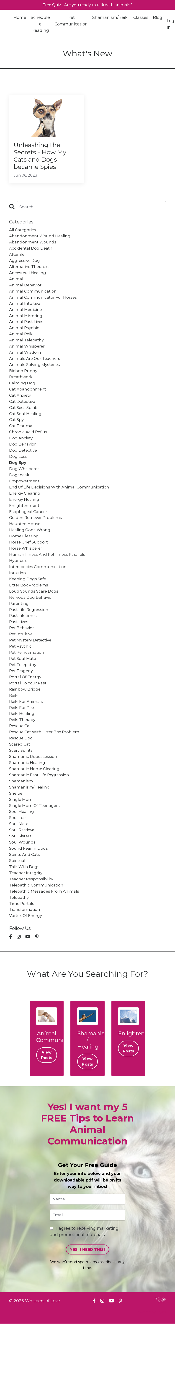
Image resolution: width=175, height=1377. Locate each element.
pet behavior (22, 660)
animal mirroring (26, 326)
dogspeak (19, 496)
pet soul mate (23, 692)
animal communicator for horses (44, 306)
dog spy (18, 483)
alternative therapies (31, 273)
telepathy (19, 948)
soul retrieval (23, 876)
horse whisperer (26, 574)
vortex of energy (26, 967)
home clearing (24, 561)
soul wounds (22, 889)
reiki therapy (23, 758)
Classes (141, 17)
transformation (25, 961)
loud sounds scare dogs (34, 620)
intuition (17, 601)
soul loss (18, 863)
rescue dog (21, 777)
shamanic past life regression (40, 817)
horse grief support (29, 568)
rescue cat (20, 764)
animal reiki (22, 345)
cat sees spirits (25, 424)
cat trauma (21, 444)
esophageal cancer (29, 535)
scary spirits (21, 791)
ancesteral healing (28, 280)
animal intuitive (25, 313)
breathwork (21, 391)
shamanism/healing (30, 830)
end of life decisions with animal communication (61, 509)
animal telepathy (27, 352)
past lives (19, 653)
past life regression (30, 640)
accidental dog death (32, 254)
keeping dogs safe (28, 607)
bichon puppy (23, 385)
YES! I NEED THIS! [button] (87, 1302)
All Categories (23, 234)
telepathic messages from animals (45, 941)
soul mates (20, 869)
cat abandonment (28, 404)
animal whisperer (27, 358)
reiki (14, 732)
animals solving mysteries (36, 378)
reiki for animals (27, 738)
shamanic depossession (34, 797)
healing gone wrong (30, 555)
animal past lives (27, 332)
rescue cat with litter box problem (46, 771)
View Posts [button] (46, 1107)
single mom (21, 843)
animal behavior (26, 293)
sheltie (16, 836)
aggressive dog (25, 267)
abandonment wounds (33, 247)
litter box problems (29, 614)
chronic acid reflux (29, 450)
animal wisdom (25, 365)
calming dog (22, 398)
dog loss (18, 476)
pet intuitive (21, 666)
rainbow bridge (25, 725)
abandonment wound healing (40, 241)
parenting (19, 633)
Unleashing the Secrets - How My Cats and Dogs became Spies (43, 158)
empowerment (24, 503)
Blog (158, 17)
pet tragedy (21, 705)
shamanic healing (28, 803)
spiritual (17, 908)
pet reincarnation (27, 686)
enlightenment (24, 529)
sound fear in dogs (29, 895)
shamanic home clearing (35, 810)
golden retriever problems (37, 542)
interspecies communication (39, 594)
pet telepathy (23, 699)
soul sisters (21, 882)
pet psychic (21, 679)
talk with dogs (25, 915)
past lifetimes (23, 646)
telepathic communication (37, 934)
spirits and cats (25, 902)
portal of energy (26, 712)
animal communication (34, 300)
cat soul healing (26, 430)
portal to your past (28, 718)
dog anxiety (21, 457)
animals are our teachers (36, 372)
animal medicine (26, 319)
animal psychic (25, 339)
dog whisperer (24, 489)
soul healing (22, 856)
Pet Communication (71, 21)
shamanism (21, 823)
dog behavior (23, 463)
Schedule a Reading (40, 24)
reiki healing (22, 751)
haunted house (25, 548)
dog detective (24, 470)
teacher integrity (26, 921)
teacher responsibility (32, 928)
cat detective (23, 417)
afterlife (17, 260)
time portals (22, 954)
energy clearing (25, 515)
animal (16, 286)
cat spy (17, 437)
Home (20, 17)
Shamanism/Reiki (111, 17)
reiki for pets (23, 745)
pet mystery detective (31, 673)
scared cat (20, 784)
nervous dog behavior (32, 627)
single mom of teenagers (35, 849)
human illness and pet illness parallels (49, 581)
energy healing (25, 522)
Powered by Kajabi (151, 1365)
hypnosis (18, 588)
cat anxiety (21, 411)
